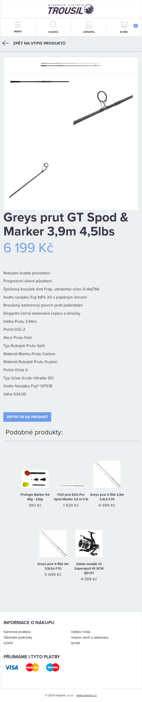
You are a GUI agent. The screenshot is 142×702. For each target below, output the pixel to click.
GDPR (8, 643)
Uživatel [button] (89, 27)
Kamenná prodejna (17, 632)
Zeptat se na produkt (27, 417)
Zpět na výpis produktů (33, 43)
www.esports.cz (86, 695)
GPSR (75, 643)
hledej (53, 27)
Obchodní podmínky (18, 637)
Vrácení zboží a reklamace (89, 637)
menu (18, 27)
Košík (129, 27)
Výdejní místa (80, 632)
